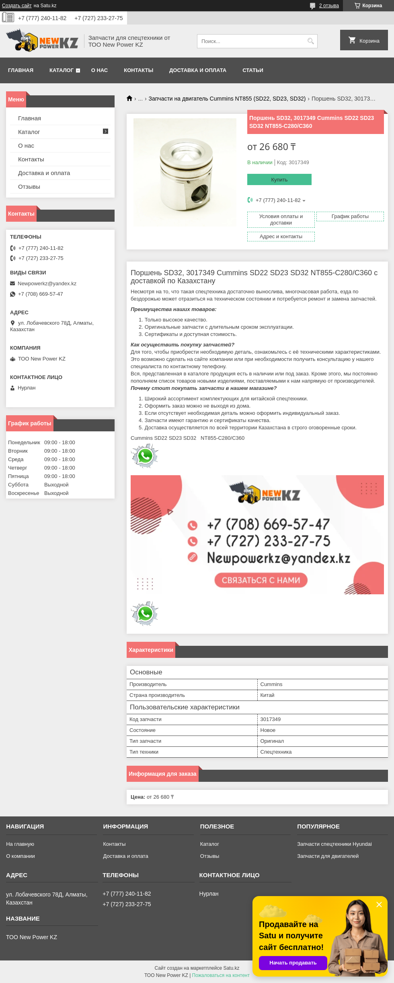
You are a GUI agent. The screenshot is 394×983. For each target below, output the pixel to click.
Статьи (252, 70)
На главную (20, 844)
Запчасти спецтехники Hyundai (334, 844)
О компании (20, 856)
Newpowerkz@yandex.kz (47, 283)
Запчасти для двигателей (328, 856)
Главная (20, 70)
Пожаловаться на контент (221, 975)
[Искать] (311, 41)
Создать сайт (17, 5)
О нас (99, 70)
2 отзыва (329, 5)
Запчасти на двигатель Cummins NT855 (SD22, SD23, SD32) (227, 98)
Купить (279, 180)
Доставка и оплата (197, 70)
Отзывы (29, 186)
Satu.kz (231, 968)
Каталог (61, 70)
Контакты (138, 70)
